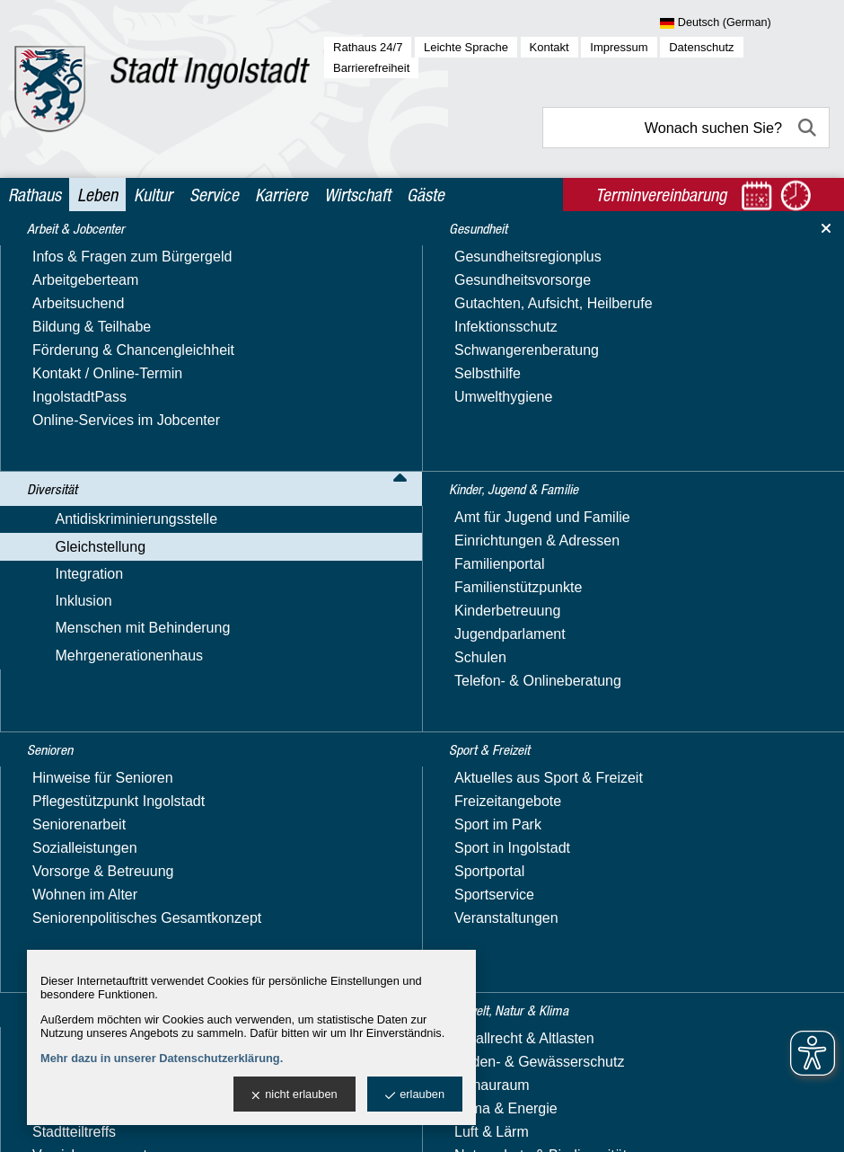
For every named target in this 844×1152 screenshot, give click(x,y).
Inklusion (51, 732)
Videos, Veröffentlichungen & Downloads (133, 622)
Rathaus (34, 194)
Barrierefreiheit (371, 68)
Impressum (618, 47)
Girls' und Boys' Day (105, 655)
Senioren (51, 884)
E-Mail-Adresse (349, 506)
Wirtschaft (357, 194)
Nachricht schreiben (363, 528)
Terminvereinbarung (562, 691)
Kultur (153, 194)
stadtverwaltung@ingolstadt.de (616, 1120)
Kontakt (549, 47)
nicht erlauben (294, 1095)
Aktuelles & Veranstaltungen (131, 371)
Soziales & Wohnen (85, 919)
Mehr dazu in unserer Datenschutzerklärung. (161, 1058)
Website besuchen (359, 549)
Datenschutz (701, 47)
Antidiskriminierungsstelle (104, 319)
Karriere (281, 194)
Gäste (425, 194)
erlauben (414, 1095)
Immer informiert (93, 497)
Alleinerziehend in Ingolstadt (131, 680)
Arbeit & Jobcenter (84, 254)
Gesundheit (59, 815)
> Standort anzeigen (364, 585)
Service (214, 194)
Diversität (53, 289)
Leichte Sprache (466, 47)
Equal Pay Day (88, 422)
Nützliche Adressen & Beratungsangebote (109, 530)
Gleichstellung (68, 345)
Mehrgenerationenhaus (97, 785)
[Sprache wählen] (745, 23)
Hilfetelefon (77, 472)
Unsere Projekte (93, 589)
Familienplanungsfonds (115, 447)
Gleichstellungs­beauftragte (126, 396)
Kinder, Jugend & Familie (104, 850)
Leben (97, 194)
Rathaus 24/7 (367, 47)
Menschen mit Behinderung (110, 759)
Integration (57, 706)
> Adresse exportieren (370, 607)
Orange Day (80, 564)
